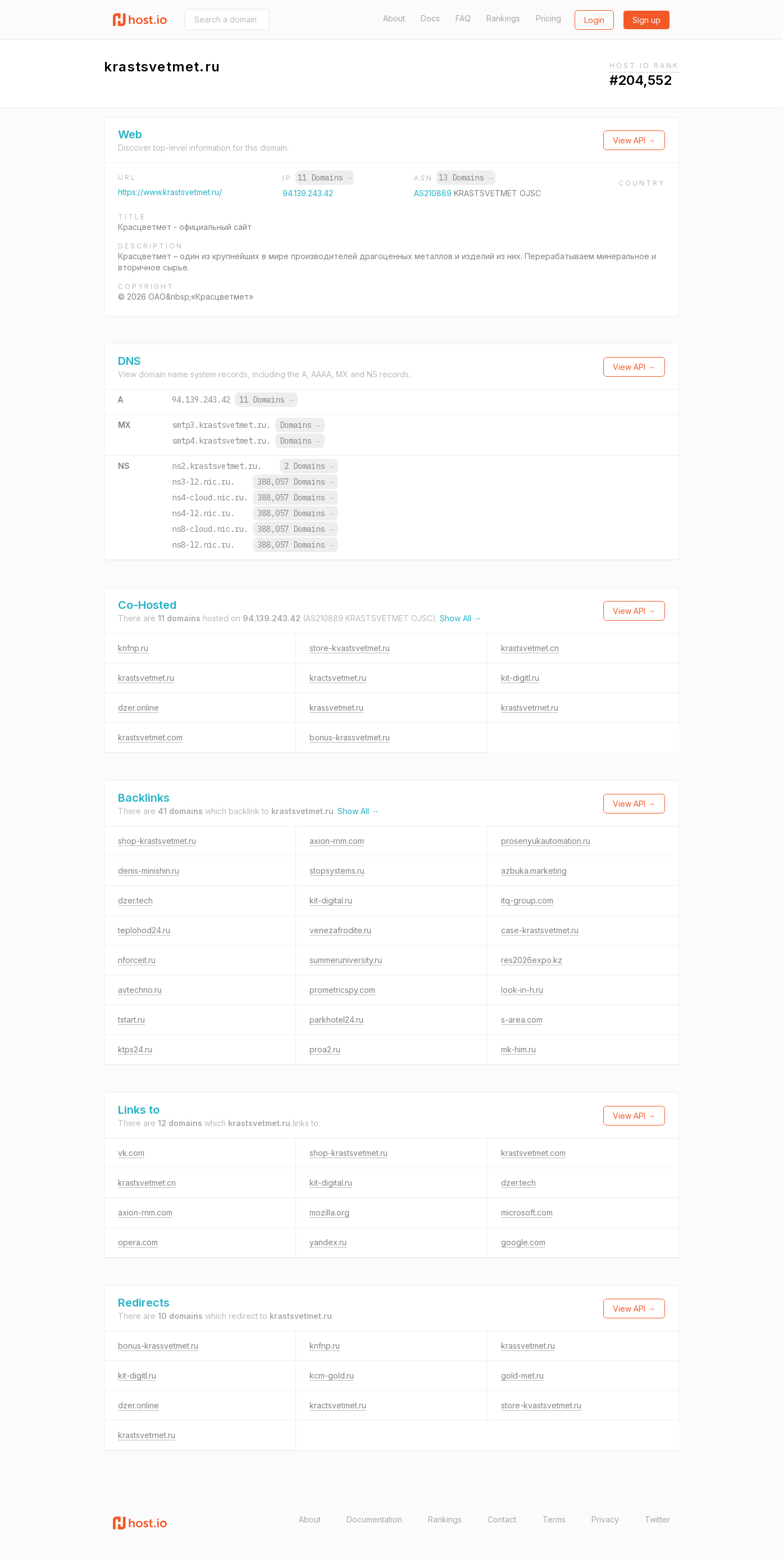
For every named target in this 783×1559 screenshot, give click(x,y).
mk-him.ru (518, 1049)
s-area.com (522, 1019)
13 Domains (466, 178)
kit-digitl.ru (520, 678)
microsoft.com (527, 1212)
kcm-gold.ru (331, 1375)
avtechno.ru (140, 990)
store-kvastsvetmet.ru (349, 648)
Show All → (460, 618)
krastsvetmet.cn (530, 648)
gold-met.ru (522, 1375)
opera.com (138, 1242)
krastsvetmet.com (150, 737)
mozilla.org (329, 1212)
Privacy (605, 1519)
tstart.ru (131, 1019)
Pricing (548, 18)
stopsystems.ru (337, 870)
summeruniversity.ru (345, 960)
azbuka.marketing (534, 870)
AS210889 (434, 193)
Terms (554, 1519)
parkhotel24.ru (336, 1019)
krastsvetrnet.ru (529, 707)
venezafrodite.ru (340, 930)
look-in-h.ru (522, 990)
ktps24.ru (135, 1049)
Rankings (503, 18)
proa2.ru (324, 1049)
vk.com (131, 1153)
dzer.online (138, 707)
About (394, 18)
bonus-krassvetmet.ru (349, 737)
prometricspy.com (342, 990)
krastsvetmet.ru (146, 678)
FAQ (463, 18)
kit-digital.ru (330, 900)
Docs (430, 18)
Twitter (657, 1519)
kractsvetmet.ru (337, 678)
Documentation (374, 1519)
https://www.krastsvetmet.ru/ (170, 192)
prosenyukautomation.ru (545, 841)
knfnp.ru (133, 648)
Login (594, 20)
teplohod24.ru (144, 930)
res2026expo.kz (531, 960)
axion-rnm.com (336, 841)
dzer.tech (135, 900)
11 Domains (325, 178)
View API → (634, 140)
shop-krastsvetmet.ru (157, 841)
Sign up (646, 20)
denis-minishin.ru (148, 870)
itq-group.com (527, 900)
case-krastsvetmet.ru (540, 930)
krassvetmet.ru (336, 707)
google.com (523, 1242)
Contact (502, 1519)
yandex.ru (328, 1242)
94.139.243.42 (308, 193)
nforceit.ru (137, 960)
